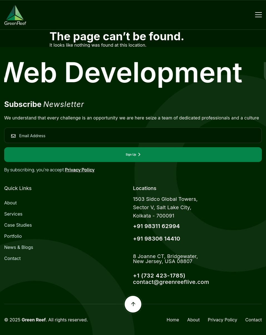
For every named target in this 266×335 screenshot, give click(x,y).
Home (173, 319)
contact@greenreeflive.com (171, 282)
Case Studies (18, 225)
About (10, 203)
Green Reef (34, 319)
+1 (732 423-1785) (159, 275)
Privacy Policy (80, 170)
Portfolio (13, 236)
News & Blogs (18, 247)
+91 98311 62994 (156, 226)
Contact (12, 258)
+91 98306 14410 (156, 238)
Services (13, 214)
